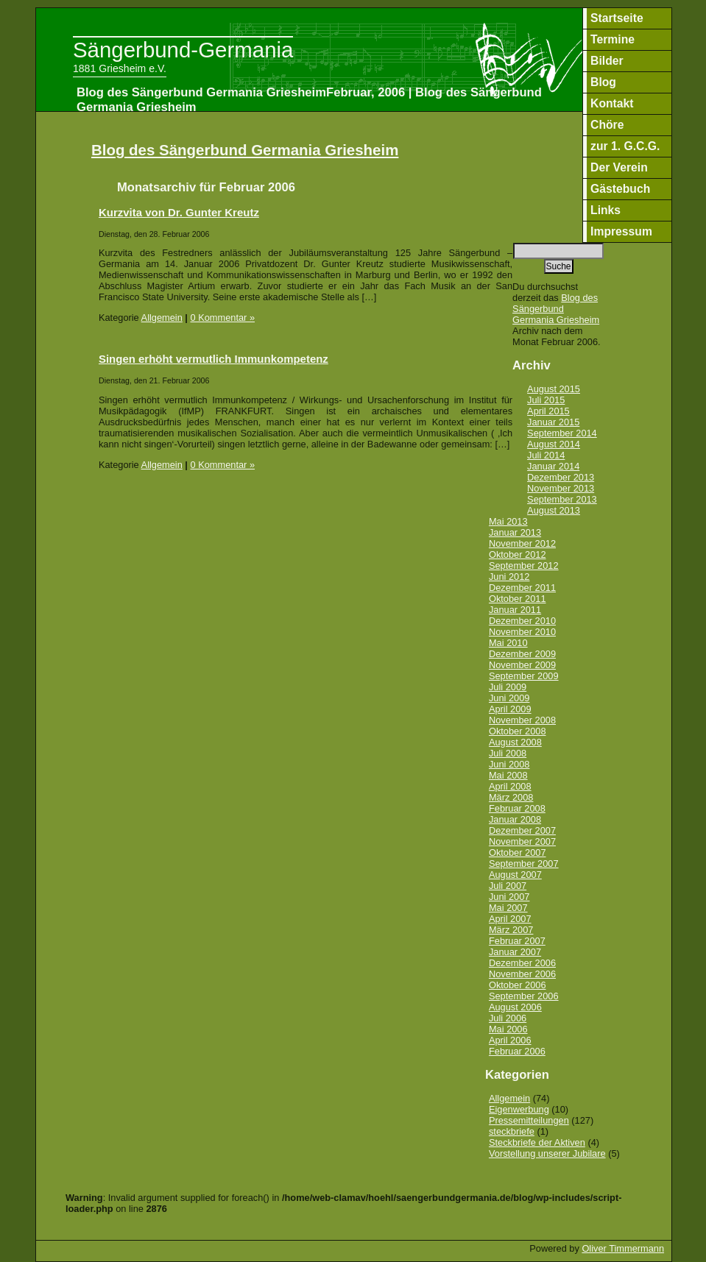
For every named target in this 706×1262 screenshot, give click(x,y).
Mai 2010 (508, 642)
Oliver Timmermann (623, 1248)
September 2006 (524, 996)
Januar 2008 (515, 819)
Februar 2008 (517, 808)
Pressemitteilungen (529, 1120)
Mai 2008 (508, 775)
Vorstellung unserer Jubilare (547, 1153)
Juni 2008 (509, 764)
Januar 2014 (553, 466)
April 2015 (548, 410)
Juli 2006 (507, 1018)
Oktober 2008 (517, 731)
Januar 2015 (553, 422)
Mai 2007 (508, 907)
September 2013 (562, 499)
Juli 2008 (507, 753)
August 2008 (515, 742)
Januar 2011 (515, 609)
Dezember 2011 (522, 587)
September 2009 (524, 675)
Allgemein (162, 317)
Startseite (616, 18)
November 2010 (522, 631)
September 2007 (524, 863)
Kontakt (612, 103)
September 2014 (562, 433)
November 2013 (560, 488)
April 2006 (510, 1040)
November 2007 (522, 841)
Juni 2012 (509, 576)
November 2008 (522, 720)
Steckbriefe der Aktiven (537, 1142)
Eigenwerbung (519, 1109)
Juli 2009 (507, 686)
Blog (603, 82)
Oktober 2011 (517, 598)
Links (605, 210)
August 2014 (553, 444)
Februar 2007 (517, 940)
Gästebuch (620, 188)
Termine (612, 39)
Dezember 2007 (522, 830)
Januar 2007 (515, 951)
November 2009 (522, 664)
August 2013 (553, 510)
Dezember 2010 (522, 620)
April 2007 (510, 918)
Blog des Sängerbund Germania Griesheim (244, 149)
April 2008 (510, 786)
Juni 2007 (509, 896)
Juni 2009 (509, 697)
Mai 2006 (508, 1029)
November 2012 (522, 543)
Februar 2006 (517, 1051)
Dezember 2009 (522, 653)
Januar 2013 (515, 532)
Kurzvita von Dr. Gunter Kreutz (179, 212)
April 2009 (510, 709)
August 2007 (515, 874)
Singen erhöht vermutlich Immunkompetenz (213, 358)
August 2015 (553, 388)
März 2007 (511, 929)
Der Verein (619, 167)
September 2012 (524, 565)
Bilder (607, 60)
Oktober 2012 (517, 554)
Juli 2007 (507, 885)
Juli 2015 (546, 399)
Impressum (621, 231)
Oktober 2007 (517, 852)
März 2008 (511, 797)
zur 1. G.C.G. (625, 146)
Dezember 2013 (560, 477)
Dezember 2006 (522, 962)
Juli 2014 (546, 455)
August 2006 (515, 1007)
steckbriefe (511, 1131)
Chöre (607, 124)
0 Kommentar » (223, 317)
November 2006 (522, 973)
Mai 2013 (508, 521)
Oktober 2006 (517, 984)
